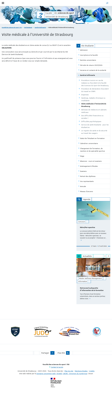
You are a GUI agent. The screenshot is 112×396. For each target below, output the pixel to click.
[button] (107, 3)
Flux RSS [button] (61, 353)
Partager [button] (45, 353)
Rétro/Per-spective (87, 227)
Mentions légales (81, 371)
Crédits (91, 371)
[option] (93, 226)
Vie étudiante (28, 27)
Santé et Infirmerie (40, 27)
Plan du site (69, 371)
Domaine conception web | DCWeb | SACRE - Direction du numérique (61, 374)
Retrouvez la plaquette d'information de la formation (92, 289)
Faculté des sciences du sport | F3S (12, 27)
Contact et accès (57, 367)
